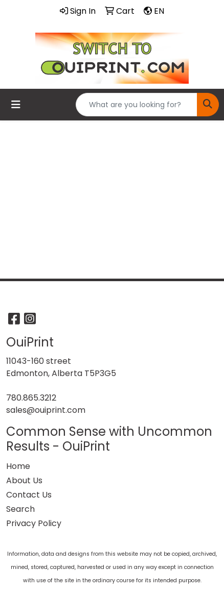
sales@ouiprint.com (45, 410)
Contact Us (29, 495)
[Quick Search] (136, 104)
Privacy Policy (33, 523)
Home (18, 466)
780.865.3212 (31, 398)
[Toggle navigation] (16, 104)
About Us (24, 480)
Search (20, 509)
